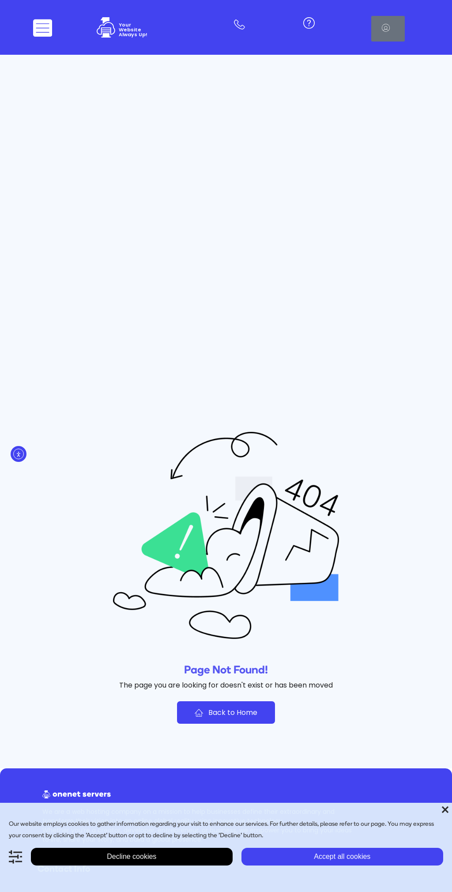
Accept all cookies (342, 856)
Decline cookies (131, 856)
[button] (388, 29)
